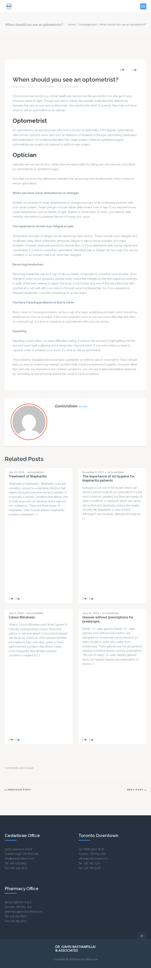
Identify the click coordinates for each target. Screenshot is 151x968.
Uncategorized (87, 24)
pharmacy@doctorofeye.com (23, 911)
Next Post (135, 789)
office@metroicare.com (93, 858)
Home (72, 24)
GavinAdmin (46, 86)
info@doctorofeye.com (19, 858)
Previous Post (19, 789)
